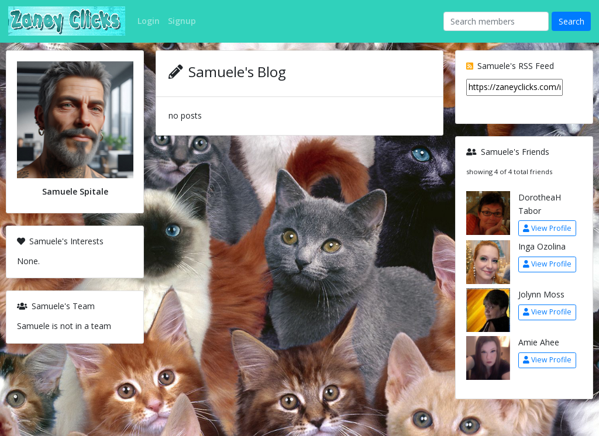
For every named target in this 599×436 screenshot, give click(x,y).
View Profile (547, 228)
